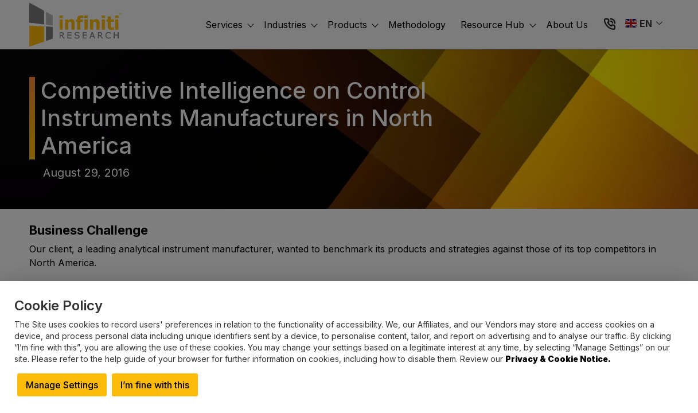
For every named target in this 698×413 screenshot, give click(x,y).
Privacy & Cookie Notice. (558, 359)
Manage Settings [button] (62, 385)
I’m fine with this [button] (154, 385)
